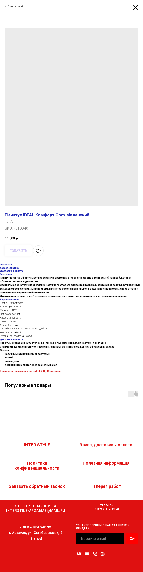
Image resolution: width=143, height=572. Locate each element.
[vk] (79, 554)
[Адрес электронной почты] (87, 554)
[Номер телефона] (95, 554)
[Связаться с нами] (103, 554)
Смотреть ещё (15, 6)
